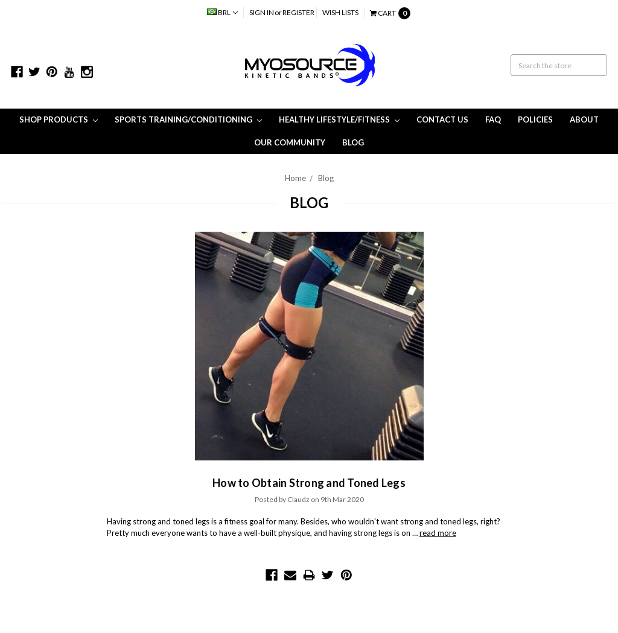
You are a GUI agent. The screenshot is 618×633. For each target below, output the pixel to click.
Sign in (261, 12)
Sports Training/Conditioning (188, 119)
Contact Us (442, 119)
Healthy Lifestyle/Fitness (339, 119)
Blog (353, 142)
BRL (222, 12)
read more (437, 533)
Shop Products (58, 119)
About (584, 119)
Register (298, 12)
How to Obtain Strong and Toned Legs (309, 482)
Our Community (289, 142)
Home (295, 178)
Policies (535, 119)
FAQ (493, 119)
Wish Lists (340, 12)
